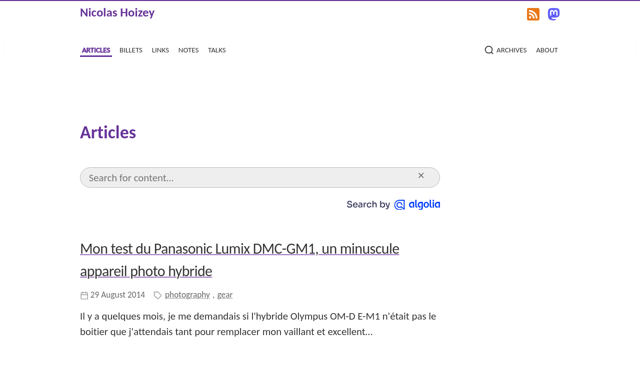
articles (96, 48)
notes (188, 48)
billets (131, 48)
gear (225, 294)
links (160, 48)
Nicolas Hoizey (117, 12)
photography (187, 294)
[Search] (251, 177)
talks (217, 48)
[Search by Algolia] (393, 203)
